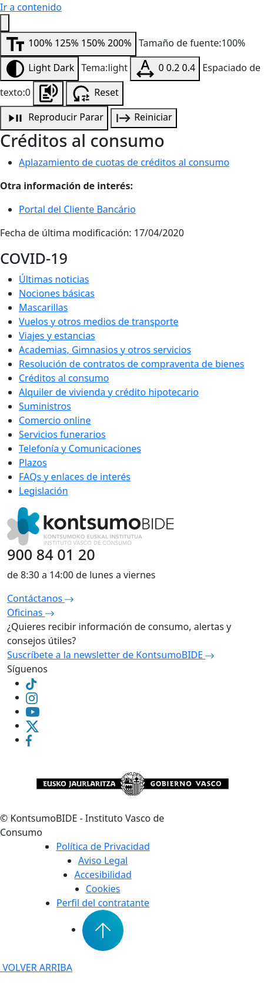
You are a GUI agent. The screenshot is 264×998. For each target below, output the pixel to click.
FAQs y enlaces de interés (75, 476)
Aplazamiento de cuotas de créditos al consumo (124, 162)
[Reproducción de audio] (54, 118)
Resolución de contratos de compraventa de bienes (131, 363)
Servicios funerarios (62, 434)
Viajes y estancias (57, 335)
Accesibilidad (102, 874)
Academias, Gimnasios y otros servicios (105, 349)
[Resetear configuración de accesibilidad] (94, 93)
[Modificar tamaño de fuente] (68, 44)
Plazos (33, 462)
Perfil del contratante (102, 902)
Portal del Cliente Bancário (77, 209)
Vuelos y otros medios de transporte (99, 321)
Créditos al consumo (64, 377)
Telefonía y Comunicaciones (80, 448)
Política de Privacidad (102, 846)
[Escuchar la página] (48, 93)
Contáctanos (40, 598)
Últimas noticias (54, 279)
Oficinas (30, 612)
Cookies (103, 888)
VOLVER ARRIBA (36, 967)
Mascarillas (43, 307)
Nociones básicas (57, 293)
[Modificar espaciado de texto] (165, 68)
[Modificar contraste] (39, 68)
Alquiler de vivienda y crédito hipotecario (109, 392)
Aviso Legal (103, 860)
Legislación (43, 490)
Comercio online (55, 420)
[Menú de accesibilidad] (4, 23)
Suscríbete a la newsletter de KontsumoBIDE (110, 654)
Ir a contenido (31, 7)
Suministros (45, 406)
